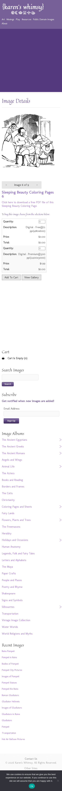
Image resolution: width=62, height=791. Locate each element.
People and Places (12, 580)
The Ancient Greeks (13, 446)
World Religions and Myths (17, 633)
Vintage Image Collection (16, 620)
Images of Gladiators (12, 707)
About (4, 23)
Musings (10, 19)
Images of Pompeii (10, 676)
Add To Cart (11, 277)
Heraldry (6, 533)
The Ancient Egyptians (14, 439)
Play (18, 19)
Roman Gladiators (10, 695)
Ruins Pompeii (8, 651)
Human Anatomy (11, 546)
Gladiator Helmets (11, 701)
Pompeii (5, 726)
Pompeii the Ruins (10, 688)
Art (3, 19)
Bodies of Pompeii (10, 663)
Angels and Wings (12, 459)
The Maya (7, 566)
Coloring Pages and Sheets (17, 506)
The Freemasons (11, 526)
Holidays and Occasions (15, 540)
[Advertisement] (31, 61)
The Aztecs (8, 473)
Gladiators (7, 720)
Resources (26, 19)
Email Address (12, 408)
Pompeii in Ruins (9, 657)
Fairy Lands (8, 513)
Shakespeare (8, 593)
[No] (58, 780)
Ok (31, 786)
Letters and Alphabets (14, 560)
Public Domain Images (43, 19)
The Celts (7, 493)
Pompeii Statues (9, 682)
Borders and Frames (13, 486)
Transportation (10, 613)
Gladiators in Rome (11, 714)
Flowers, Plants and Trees (16, 520)
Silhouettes (8, 606)
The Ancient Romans (13, 453)
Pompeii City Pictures (12, 669)
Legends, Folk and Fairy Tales (18, 553)
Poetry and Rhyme (12, 586)
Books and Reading (12, 480)
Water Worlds (10, 626)
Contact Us (31, 758)
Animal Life (8, 466)
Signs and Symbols (12, 600)
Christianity (8, 500)
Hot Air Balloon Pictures (13, 739)
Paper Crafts (9, 573)
